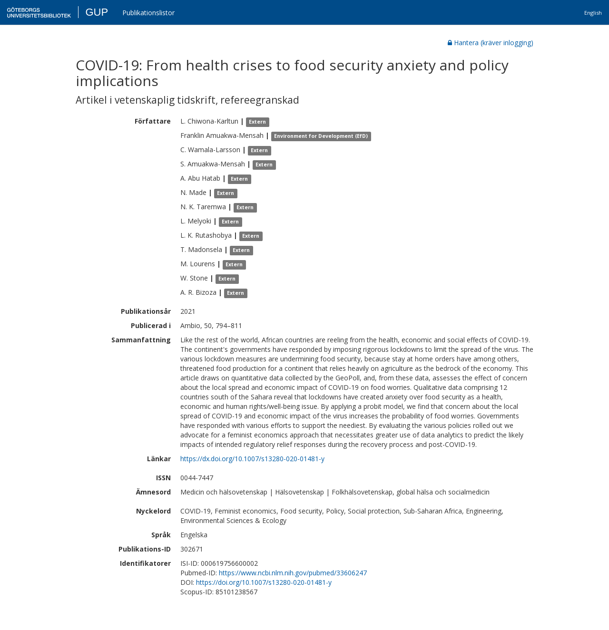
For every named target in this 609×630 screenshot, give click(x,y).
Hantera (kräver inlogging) (490, 42)
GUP (96, 12)
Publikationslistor (148, 12)
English (593, 12)
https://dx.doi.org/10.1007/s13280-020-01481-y (252, 458)
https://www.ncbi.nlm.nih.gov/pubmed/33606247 (293, 572)
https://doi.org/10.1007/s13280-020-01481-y (264, 582)
